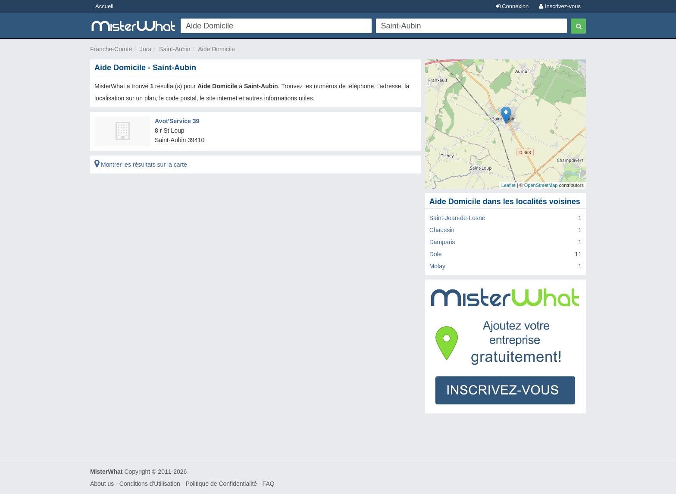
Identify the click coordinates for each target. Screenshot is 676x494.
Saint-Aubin (174, 49)
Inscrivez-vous (560, 6)
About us (102, 483)
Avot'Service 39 (177, 121)
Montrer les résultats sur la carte (140, 164)
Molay (437, 266)
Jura (145, 49)
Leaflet (508, 185)
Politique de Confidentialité (221, 483)
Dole (435, 254)
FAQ (269, 483)
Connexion (512, 6)
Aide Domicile (216, 49)
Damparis (442, 242)
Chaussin (441, 230)
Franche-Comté (111, 49)
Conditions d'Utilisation (149, 483)
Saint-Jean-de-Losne (457, 217)
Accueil (104, 6)
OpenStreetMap (541, 185)
